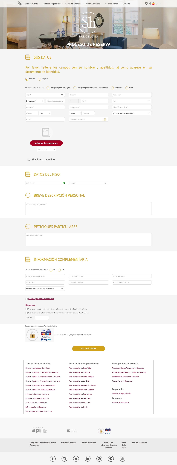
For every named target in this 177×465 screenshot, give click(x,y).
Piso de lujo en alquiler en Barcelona (38, 411)
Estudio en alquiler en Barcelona (37, 398)
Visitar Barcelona (94, 3)
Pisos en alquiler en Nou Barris (79, 403)
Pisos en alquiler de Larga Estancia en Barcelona (129, 372)
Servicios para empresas (120, 402)
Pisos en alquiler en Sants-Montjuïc (81, 377)
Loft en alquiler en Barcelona (35, 407)
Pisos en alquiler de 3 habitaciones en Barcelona (42, 381)
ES (155, 4)
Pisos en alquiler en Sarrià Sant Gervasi (82, 385)
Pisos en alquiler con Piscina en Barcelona (40, 390)
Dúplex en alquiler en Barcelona (37, 394)
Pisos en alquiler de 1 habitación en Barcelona (41, 372)
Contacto (126, 3)
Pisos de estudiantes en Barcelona (37, 368)
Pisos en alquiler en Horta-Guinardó (81, 390)
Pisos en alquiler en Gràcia (78, 407)
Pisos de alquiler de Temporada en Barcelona (128, 368)
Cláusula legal (30, 305)
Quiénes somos (112, 3)
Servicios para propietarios (121, 394)
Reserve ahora (88, 348)
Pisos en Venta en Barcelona (122, 381)
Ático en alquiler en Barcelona (36, 403)
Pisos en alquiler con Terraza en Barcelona (40, 385)
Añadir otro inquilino (43, 159)
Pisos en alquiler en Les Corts (79, 381)
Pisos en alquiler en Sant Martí (79, 398)
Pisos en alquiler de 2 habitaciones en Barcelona (42, 377)
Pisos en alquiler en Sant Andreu (80, 394)
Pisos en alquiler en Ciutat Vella (80, 368)
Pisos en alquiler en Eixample (79, 372)
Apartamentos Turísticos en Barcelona (125, 377)
